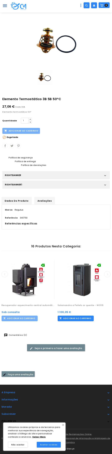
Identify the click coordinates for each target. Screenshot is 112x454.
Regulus (19, 209)
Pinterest (18, 145)
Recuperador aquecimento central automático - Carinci (28, 305)
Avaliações (44, 200)
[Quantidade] (25, 121)
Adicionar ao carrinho (21, 130)
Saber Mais (39, 436)
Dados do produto (17, 200)
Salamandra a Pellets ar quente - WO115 (81, 305)
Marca (9, 209)
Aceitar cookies (49, 444)
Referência (11, 217)
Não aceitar (18, 444)
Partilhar (5, 145)
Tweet (11, 145)
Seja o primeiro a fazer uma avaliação (56, 348)
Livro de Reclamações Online (76, 434)
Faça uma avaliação (18, 374)
